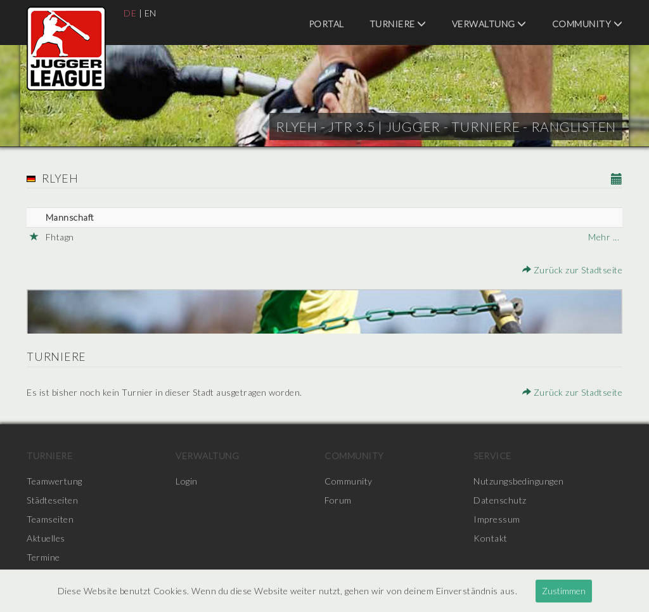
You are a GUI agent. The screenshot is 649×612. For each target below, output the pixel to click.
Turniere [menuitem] (398, 23)
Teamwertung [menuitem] (54, 481)
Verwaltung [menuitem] (489, 23)
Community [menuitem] (587, 23)
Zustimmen (564, 590)
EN (151, 13)
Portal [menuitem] (326, 23)
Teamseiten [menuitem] (50, 519)
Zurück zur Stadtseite (572, 269)
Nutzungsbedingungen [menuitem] (518, 481)
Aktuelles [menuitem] (46, 538)
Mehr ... (603, 236)
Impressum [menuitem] (496, 519)
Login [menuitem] (187, 481)
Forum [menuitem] (338, 500)
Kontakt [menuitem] (490, 538)
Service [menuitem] (492, 455)
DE (130, 13)
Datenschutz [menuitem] (500, 500)
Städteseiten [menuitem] (52, 500)
